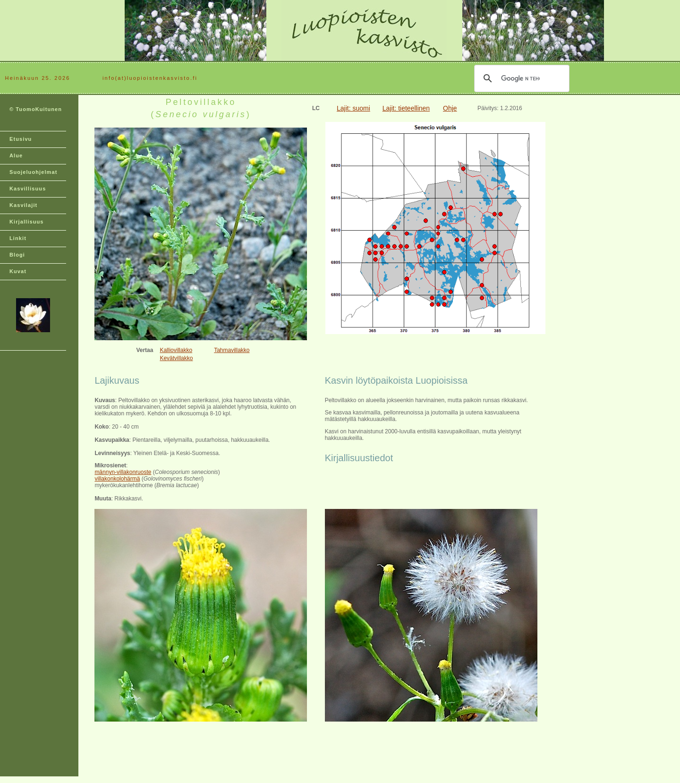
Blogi (17, 255)
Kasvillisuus (27, 188)
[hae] (520, 78)
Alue (16, 155)
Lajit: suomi (353, 108)
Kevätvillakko (176, 358)
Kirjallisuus (26, 221)
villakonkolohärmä (117, 478)
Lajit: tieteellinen (406, 108)
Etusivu (20, 139)
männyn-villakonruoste (122, 472)
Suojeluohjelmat (33, 172)
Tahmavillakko (231, 350)
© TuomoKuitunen (35, 109)
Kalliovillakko (176, 350)
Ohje (450, 108)
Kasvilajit (23, 205)
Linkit (17, 238)
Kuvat (17, 271)
